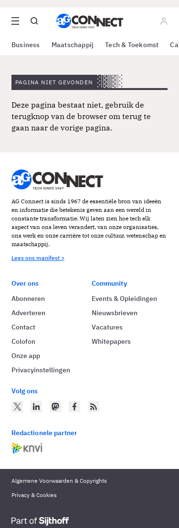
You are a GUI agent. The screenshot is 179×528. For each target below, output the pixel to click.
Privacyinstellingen (40, 370)
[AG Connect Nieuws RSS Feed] (93, 406)
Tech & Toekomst (131, 44)
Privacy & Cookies (34, 494)
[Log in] (164, 21)
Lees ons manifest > (37, 257)
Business (25, 44)
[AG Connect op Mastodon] (55, 406)
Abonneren (28, 298)
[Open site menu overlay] (15, 21)
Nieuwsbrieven (114, 313)
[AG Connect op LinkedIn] (36, 406)
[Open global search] (34, 21)
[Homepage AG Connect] (89, 21)
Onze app (25, 355)
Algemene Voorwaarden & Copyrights (59, 480)
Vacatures (107, 327)
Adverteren (28, 313)
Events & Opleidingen (124, 298)
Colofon (23, 341)
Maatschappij (73, 44)
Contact (23, 327)
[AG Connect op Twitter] (17, 406)
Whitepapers (111, 341)
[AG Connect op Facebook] (74, 406)
